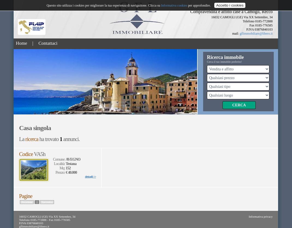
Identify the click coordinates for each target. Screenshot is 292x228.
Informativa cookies (174, 5)
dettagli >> (90, 176)
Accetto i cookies (229, 5)
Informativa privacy (261, 216)
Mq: (62, 168)
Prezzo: (61, 172)
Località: (60, 164)
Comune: (59, 159)
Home (21, 43)
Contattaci (48, 43)
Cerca (239, 105)
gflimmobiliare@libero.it (256, 33)
